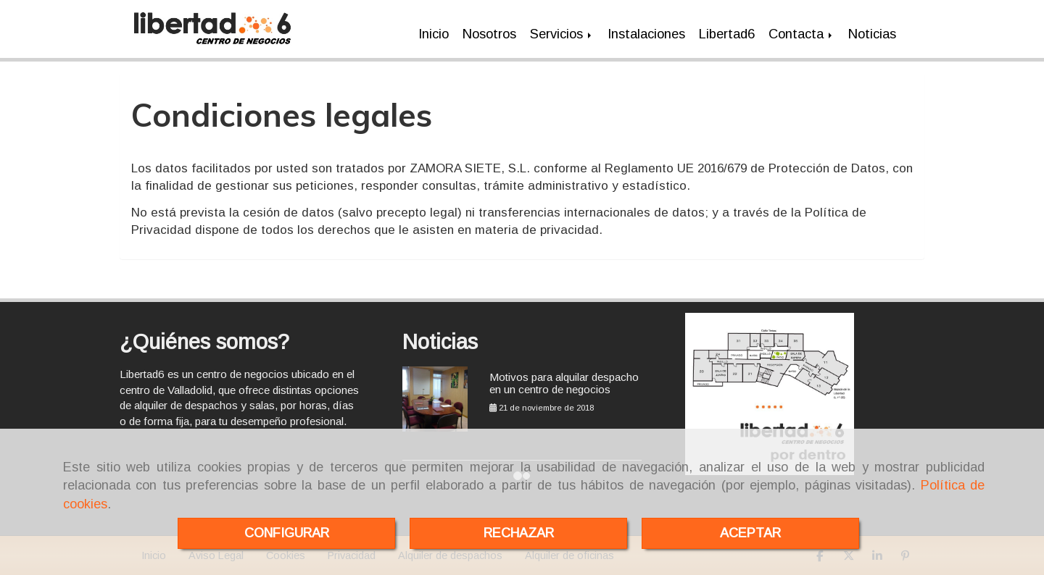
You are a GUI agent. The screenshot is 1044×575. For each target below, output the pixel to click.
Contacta (801, 33)
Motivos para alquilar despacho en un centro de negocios (564, 383)
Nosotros (489, 33)
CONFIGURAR (286, 533)
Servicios (562, 33)
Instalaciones (646, 33)
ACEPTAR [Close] (750, 533)
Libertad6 (727, 33)
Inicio (433, 33)
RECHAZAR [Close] (519, 533)
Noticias (872, 33)
